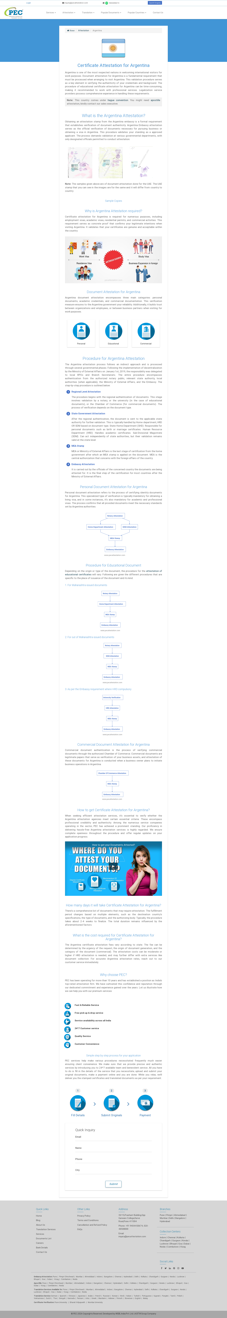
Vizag (56, 1279)
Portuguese (146, 1296)
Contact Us (158, 12)
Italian (128, 1296)
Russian (106, 1296)
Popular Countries (137, 12)
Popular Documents (111, 12)
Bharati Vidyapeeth (78, 1302)
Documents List (43, 1238)
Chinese (71, 1296)
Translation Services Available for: (48, 1289)
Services (51, 12)
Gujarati (157, 1296)
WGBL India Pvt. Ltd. (124, 1313)
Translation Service (42, 1296)
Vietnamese (39, 1298)
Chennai (118, 1277)
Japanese (81, 1296)
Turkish (137, 1296)
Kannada (71, 1298)
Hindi (122, 1296)
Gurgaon (153, 1283)
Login (28, 3)
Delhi (136, 1277)
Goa (43, 1279)
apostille (155, 100)
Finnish (119, 1298)
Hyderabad (128, 1277)
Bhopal (37, 1279)
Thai (55, 1298)
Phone (78, 1159)
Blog (38, 1220)
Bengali (62, 1298)
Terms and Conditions (88, 1220)
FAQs (79, 1229)
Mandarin (102, 1298)
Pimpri (169, 1215)
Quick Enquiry (155, 3)
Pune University (61, 1302)
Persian (80, 1298)
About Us (40, 1224)
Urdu (87, 1298)
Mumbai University (95, 1302)
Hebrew (111, 1298)
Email (78, 1136)
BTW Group (142, 1313)
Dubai (49, 1279)
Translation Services (46, 1229)
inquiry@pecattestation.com (75, 3)
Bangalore (108, 1277)
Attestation (69, 12)
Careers (40, 1243)
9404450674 (111, 3)
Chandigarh (153, 1277)
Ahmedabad (179, 1215)
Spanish (63, 1296)
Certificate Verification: (44, 1302)
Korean (115, 1296)
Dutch (48, 1298)
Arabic (90, 1296)
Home (39, 1215)
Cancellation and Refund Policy (92, 1224)
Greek (93, 1298)
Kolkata (144, 1277)
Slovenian (128, 1298)
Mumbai (79, 1277)
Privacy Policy (83, 1215)
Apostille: (38, 1283)
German (54, 1296)
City (77, 1170)
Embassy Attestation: (43, 1277)
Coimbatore (65, 1279)
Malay (145, 1298)
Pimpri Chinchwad (66, 1277)
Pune (162, 1215)
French (98, 1296)
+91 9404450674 (134, 1225)
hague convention (118, 100)
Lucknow (37, 1292)
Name (78, 1147)
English (138, 1298)
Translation (88, 12)
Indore (99, 1277)
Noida (75, 1279)
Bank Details (42, 1247)
